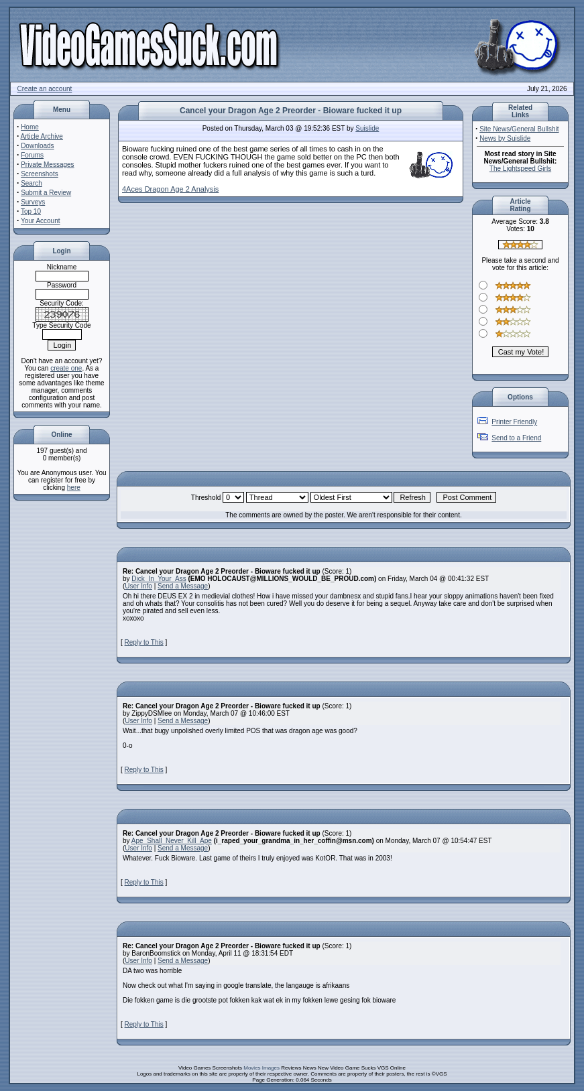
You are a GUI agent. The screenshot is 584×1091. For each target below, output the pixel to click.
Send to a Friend (516, 438)
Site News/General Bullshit (519, 129)
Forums (32, 155)
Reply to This (144, 642)
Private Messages (47, 164)
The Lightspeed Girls (520, 168)
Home (30, 127)
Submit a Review (46, 192)
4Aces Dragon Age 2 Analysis (170, 189)
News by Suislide (504, 138)
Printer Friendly (514, 422)
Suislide (367, 128)
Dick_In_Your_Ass (158, 578)
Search (31, 183)
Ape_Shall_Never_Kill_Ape (171, 840)
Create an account (44, 88)
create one (66, 368)
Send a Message (183, 586)
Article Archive (42, 136)
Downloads (37, 145)
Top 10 (31, 211)
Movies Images (261, 1068)
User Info (138, 586)
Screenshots (39, 174)
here (73, 487)
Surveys (33, 202)
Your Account (40, 220)
